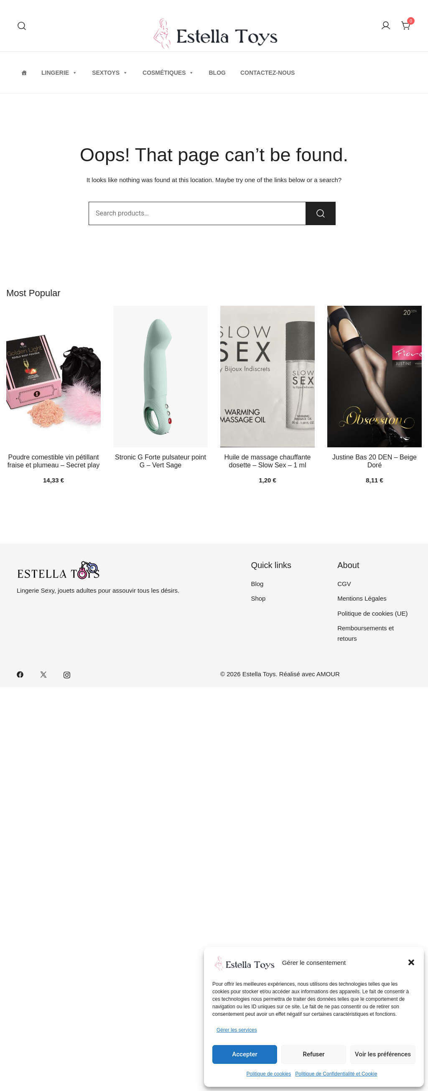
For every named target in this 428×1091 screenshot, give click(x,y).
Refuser (313, 1054)
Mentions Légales (362, 598)
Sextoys (110, 72)
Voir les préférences (383, 1054)
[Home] (24, 72)
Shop (258, 598)
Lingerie (59, 72)
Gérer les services (237, 1030)
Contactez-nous (267, 72)
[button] (411, 962)
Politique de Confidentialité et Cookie (336, 1074)
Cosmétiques (168, 72)
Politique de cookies (269, 1074)
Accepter (244, 1054)
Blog (217, 72)
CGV (344, 583)
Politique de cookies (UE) (372, 613)
